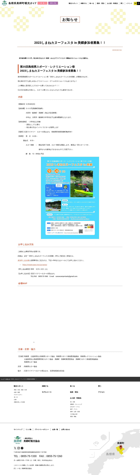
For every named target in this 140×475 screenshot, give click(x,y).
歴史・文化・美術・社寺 (20, 389)
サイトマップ (18, 429)
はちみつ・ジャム (75, 406)
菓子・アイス (73, 409)
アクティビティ (18, 394)
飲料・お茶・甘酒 (75, 411)
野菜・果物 (73, 416)
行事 (15, 399)
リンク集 (28, 429)
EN (135, 3)
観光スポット (73, 3)
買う (122, 3)
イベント (129, 3)
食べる (91, 3)
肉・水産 (72, 402)
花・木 (16, 397)
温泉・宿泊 (100, 3)
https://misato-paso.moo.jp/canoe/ (35, 265)
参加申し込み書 (23, 260)
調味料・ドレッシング (76, 404)
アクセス (101, 392)
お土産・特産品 (112, 3)
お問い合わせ (65, 429)
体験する (84, 3)
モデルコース (47, 392)
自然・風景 (17, 392)
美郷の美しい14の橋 (19, 402)
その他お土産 (73, 414)
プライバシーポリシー (42, 429)
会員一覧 (55, 429)
